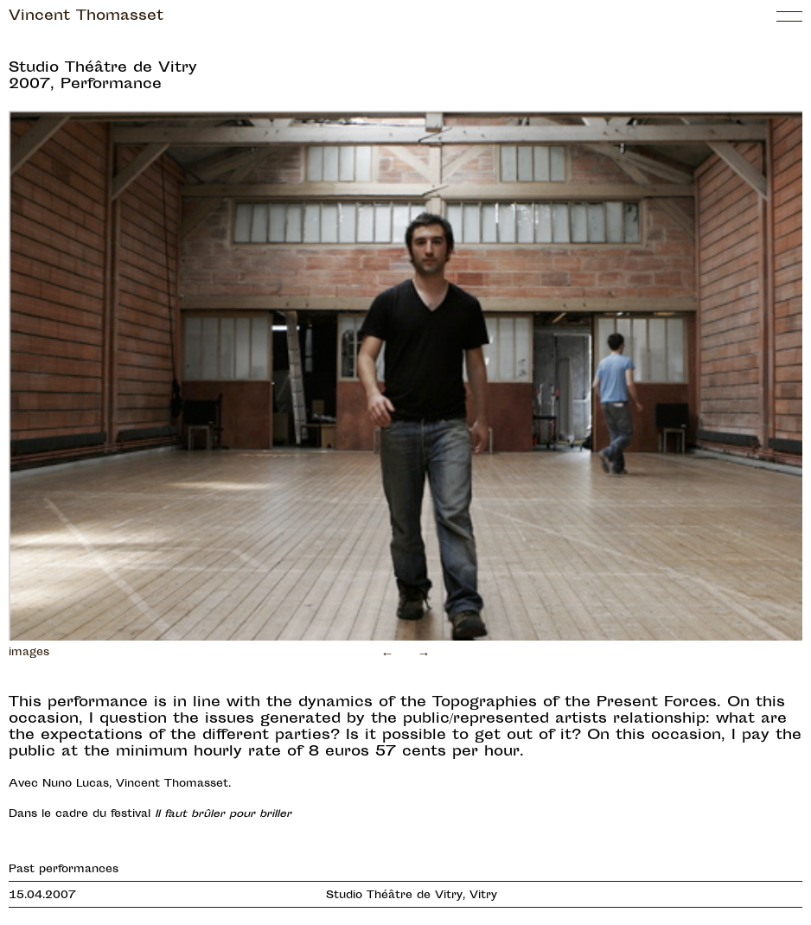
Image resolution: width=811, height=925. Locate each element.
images (29, 652)
